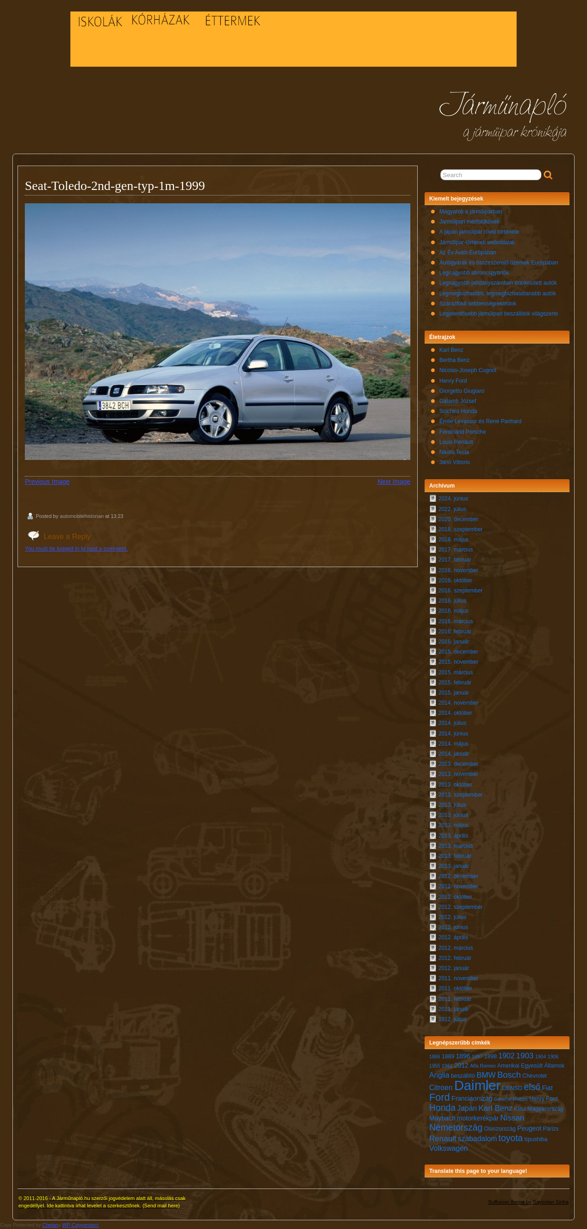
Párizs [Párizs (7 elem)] (550, 1129)
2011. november (458, 978)
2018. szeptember (460, 529)
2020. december (458, 519)
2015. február (454, 682)
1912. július (452, 1019)
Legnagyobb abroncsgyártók (474, 273)
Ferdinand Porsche (462, 432)
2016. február (454, 631)
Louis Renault (456, 442)
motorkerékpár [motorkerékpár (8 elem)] (478, 1118)
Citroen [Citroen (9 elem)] (441, 1087)
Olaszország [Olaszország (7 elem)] (500, 1129)
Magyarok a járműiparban (470, 211)
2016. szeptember (460, 590)
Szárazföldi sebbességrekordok (477, 303)
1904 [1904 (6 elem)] (540, 1056)
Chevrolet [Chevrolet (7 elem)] (535, 1076)
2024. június (453, 498)
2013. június (453, 815)
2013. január (453, 866)
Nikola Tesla (454, 452)
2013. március (455, 846)
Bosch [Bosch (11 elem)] (509, 1075)
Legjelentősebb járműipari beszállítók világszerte (498, 313)
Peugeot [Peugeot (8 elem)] (529, 1128)
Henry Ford (453, 381)
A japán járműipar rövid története (479, 232)
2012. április (453, 937)
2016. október (455, 580)
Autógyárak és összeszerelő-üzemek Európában (498, 262)
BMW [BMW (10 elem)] (486, 1075)
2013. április (453, 836)
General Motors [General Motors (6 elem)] (511, 1099)
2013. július (452, 805)
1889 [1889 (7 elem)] (448, 1056)
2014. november (458, 703)
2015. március (455, 672)
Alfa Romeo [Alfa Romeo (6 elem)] (483, 1065)
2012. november (458, 886)
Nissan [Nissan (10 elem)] (512, 1118)
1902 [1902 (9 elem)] (506, 1056)
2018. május (453, 539)
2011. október (455, 988)
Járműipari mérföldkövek (469, 221)
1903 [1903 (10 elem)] (525, 1055)
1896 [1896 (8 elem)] (463, 1056)
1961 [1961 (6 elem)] (447, 1065)
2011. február (454, 999)
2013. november (458, 774)
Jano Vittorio (454, 462)
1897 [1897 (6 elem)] (477, 1056)
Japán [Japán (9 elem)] (467, 1108)
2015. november (458, 662)
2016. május (453, 611)
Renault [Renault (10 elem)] (442, 1138)
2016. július (452, 600)
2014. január (453, 754)
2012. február (454, 958)
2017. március (455, 549)
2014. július (452, 723)
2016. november (458, 570)
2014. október (455, 713)
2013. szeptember (460, 795)
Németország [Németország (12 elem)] (456, 1127)
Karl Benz (451, 350)
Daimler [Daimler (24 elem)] (477, 1085)
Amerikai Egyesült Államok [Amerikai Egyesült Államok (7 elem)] (530, 1065)
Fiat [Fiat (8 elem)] (547, 1087)
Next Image (393, 481)
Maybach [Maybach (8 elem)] (442, 1118)
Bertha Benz (454, 360)
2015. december (458, 652)
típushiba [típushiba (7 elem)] (535, 1139)
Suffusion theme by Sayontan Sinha (528, 1202)
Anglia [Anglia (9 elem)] (439, 1075)
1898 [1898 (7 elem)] (490, 1056)
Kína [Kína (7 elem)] (520, 1109)
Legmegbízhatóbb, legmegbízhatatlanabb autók (497, 293)
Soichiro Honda (458, 411)
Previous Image (47, 481)
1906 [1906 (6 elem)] (552, 1056)
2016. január (453, 641)
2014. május (453, 744)
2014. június (453, 733)
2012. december (458, 876)
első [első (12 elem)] (532, 1087)
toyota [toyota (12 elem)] (511, 1138)
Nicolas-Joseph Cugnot (467, 370)
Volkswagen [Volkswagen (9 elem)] (448, 1148)
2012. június (453, 927)
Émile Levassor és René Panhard (480, 421)
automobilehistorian (82, 516)
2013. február (454, 856)
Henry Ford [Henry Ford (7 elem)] (543, 1099)
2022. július (452, 509)
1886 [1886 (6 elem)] (434, 1056)
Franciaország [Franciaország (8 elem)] (471, 1098)
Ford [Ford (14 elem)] (439, 1097)
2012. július (452, 917)
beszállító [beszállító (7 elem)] (463, 1076)
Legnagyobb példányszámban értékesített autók (498, 283)
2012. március (455, 948)
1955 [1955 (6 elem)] (434, 1065)
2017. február (454, 560)
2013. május (453, 825)
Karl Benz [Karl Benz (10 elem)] (495, 1108)
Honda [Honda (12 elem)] (442, 1108)
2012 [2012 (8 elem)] (461, 1065)
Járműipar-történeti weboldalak (477, 242)
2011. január (453, 1009)
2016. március (455, 621)
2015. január (453, 692)
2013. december (458, 764)
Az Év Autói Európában (467, 252)
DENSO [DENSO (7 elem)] (512, 1088)
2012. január (453, 968)
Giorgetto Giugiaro (461, 391)
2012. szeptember (460, 907)
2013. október (455, 784)
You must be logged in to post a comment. (76, 549)
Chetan (50, 1225)
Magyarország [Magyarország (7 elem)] (545, 1109)
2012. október (455, 897)
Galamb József (457, 401)
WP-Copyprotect (80, 1225)
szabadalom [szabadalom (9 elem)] (477, 1139)
